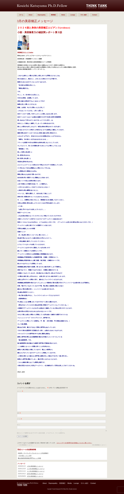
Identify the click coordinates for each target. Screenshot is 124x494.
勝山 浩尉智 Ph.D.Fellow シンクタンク (42, 6)
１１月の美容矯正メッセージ (35, 471)
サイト (18, 424)
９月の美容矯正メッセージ (35, 476)
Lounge (72, 15)
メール (19, 419)
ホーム (21, 15)
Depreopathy (41, 15)
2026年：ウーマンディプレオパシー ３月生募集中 (33, 453)
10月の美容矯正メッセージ (35, 473)
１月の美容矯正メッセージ (35, 466)
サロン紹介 (84, 15)
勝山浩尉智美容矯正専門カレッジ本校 (29, 458)
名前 (19, 413)
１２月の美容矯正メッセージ (35, 468)
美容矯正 (53, 15)
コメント (20, 391)
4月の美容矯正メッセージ (99, 445)
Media (63, 15)
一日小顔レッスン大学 (24, 455)
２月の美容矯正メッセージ (24, 445)
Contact (94, 15)
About (30, 15)
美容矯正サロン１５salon (25, 52)
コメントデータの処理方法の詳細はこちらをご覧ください (74, 443)
